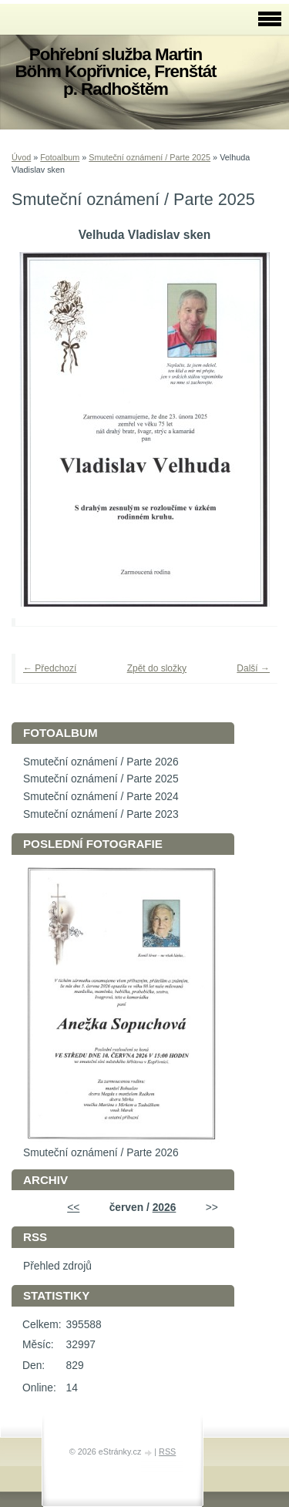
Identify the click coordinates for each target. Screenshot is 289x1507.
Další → (253, 668)
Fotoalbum (59, 157)
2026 (164, 1207)
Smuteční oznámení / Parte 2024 (101, 796)
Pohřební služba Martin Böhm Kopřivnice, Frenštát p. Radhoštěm (115, 72)
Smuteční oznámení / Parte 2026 (101, 762)
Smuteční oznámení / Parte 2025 (149, 157)
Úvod (21, 157)
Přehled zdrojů (57, 1266)
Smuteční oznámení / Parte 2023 (101, 814)
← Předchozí (49, 668)
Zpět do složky (157, 668)
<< (73, 1207)
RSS (167, 1451)
